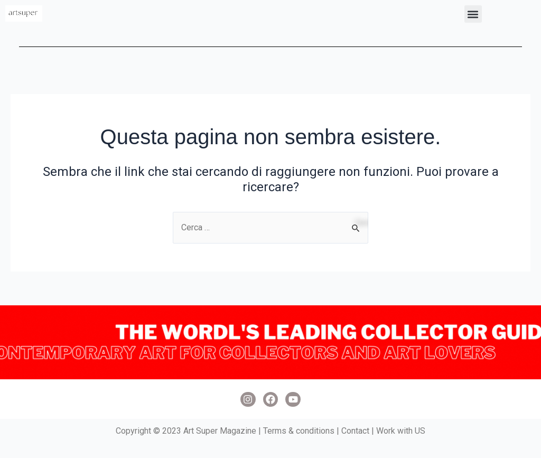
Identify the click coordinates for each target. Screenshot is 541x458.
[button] (473, 14)
